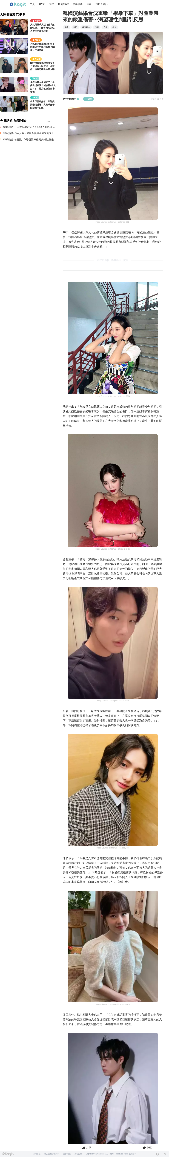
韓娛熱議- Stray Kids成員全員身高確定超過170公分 (29, 133)
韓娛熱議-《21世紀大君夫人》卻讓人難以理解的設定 (29, 127)
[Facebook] (157, 1154)
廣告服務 (78, 1154)
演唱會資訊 (101, 4)
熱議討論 (78, 4)
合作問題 (67, 1154)
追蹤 (88, 99)
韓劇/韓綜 (63, 4)
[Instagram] (164, 1154)
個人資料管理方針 (51, 1154)
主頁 (32, 4)
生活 (89, 4)
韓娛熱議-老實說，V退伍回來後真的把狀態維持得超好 (29, 139)
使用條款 (36, 1154)
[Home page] (18, 5)
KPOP (41, 4)
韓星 (51, 4)
